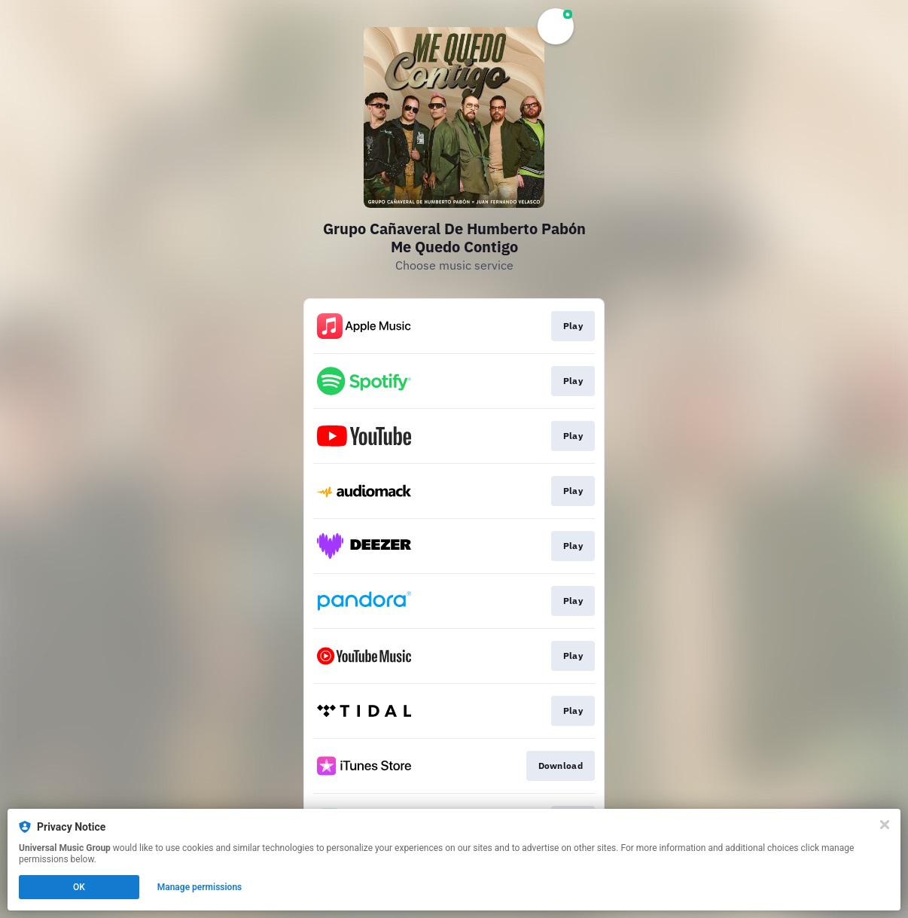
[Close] (885, 825)
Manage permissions (199, 887)
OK (79, 887)
